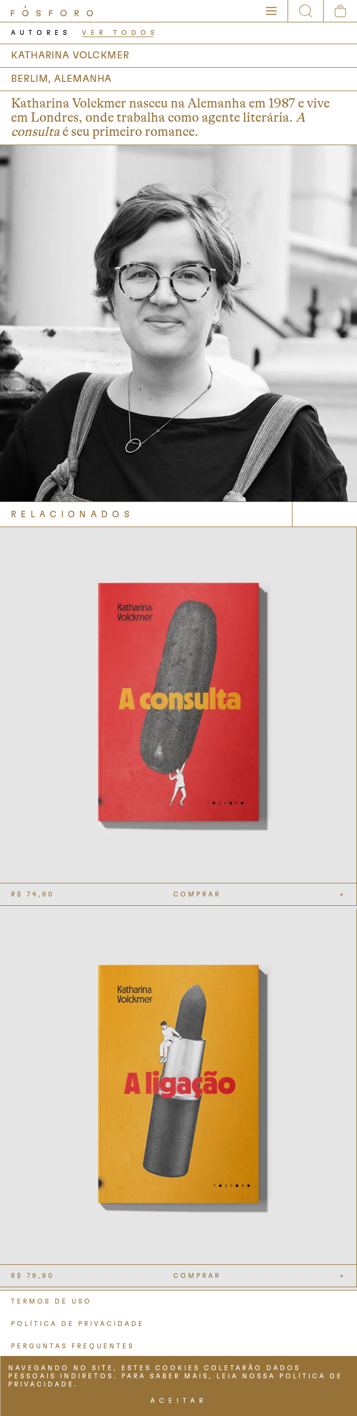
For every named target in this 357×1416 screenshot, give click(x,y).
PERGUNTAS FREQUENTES (72, 1346)
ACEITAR (178, 1400)
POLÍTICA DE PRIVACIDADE (77, 1324)
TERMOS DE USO (51, 1301)
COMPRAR (197, 894)
